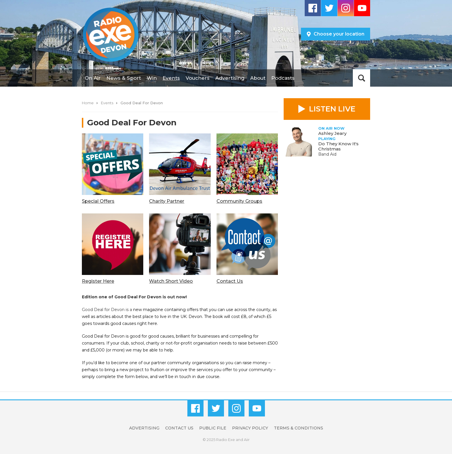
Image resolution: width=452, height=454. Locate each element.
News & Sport (123, 78)
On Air (93, 78)
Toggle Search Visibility (361, 78)
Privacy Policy (250, 428)
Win (152, 78)
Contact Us (179, 428)
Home (88, 103)
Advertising (229, 78)
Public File (212, 428)
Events (171, 78)
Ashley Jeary (332, 133)
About (257, 78)
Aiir (247, 439)
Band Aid (327, 154)
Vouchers (198, 78)
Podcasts (283, 78)
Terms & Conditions (298, 428)
